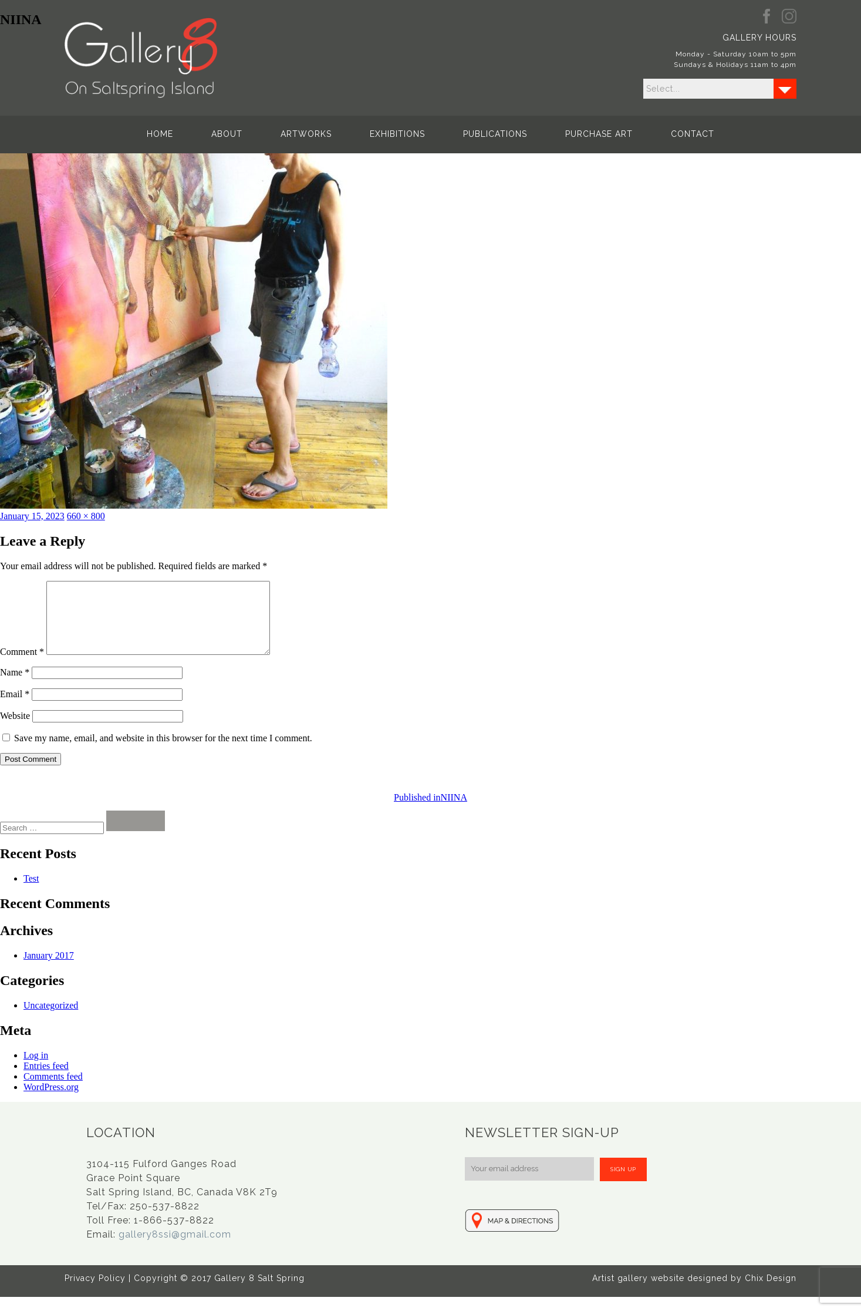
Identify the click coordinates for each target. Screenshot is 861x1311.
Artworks (306, 134)
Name (14, 686)
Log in (35, 1069)
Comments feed (53, 1090)
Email (14, 708)
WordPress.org (51, 1101)
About (226, 134)
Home (160, 134)
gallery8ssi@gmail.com (175, 1248)
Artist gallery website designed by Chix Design (694, 1292)
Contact (692, 134)
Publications (495, 134)
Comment (22, 666)
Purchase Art (599, 134)
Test (31, 892)
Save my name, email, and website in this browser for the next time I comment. (163, 752)
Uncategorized (50, 1019)
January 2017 (48, 969)
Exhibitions (397, 134)
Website (15, 730)
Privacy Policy (95, 1292)
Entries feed (46, 1080)
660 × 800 (86, 516)
